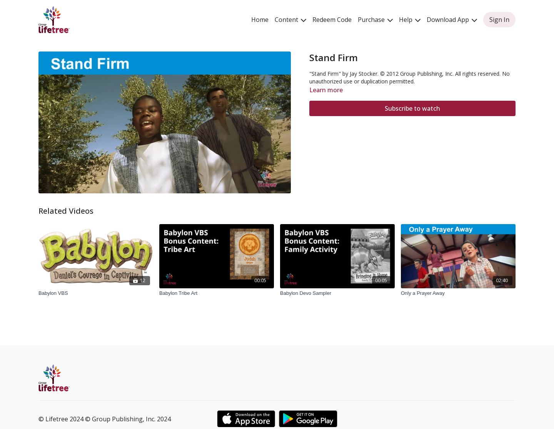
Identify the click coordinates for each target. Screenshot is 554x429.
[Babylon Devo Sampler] (337, 293)
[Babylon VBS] (95, 293)
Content (290, 19)
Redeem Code (332, 19)
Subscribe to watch (412, 108)
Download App (452, 19)
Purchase (375, 19)
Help (410, 19)
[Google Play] (308, 418)
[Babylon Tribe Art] (216, 293)
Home (260, 19)
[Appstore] (246, 418)
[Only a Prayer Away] (458, 293)
